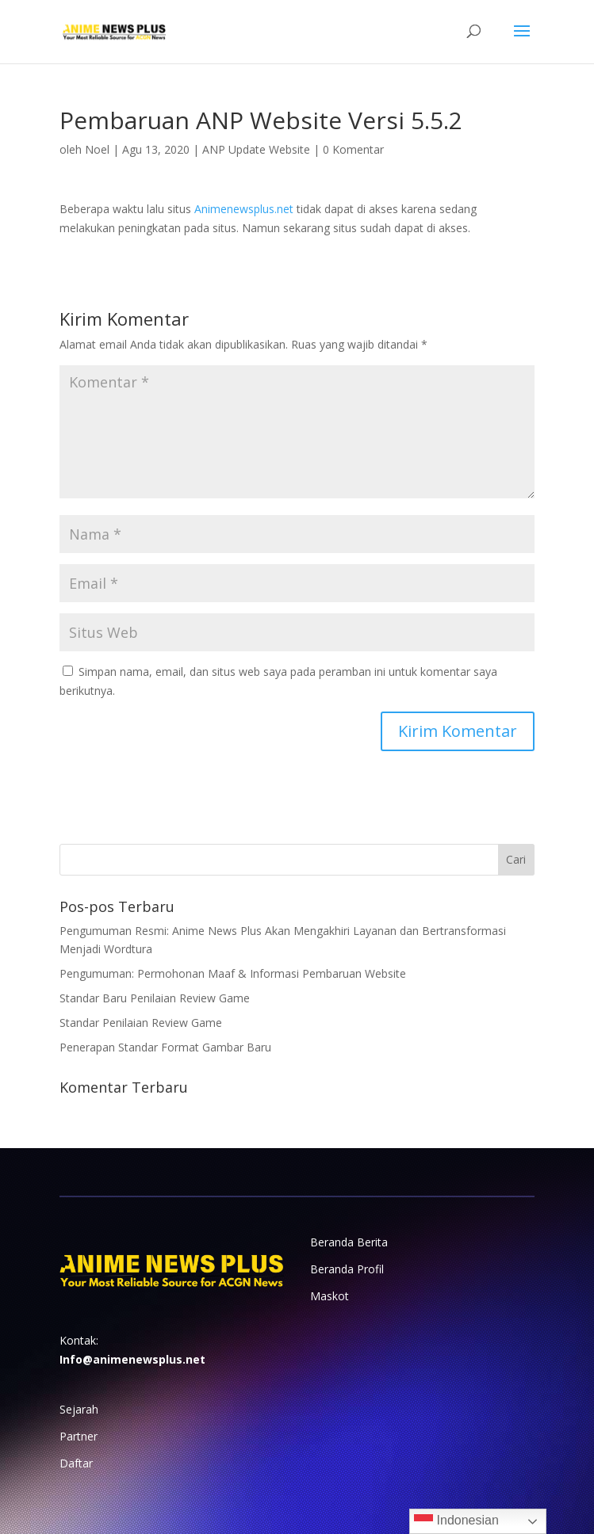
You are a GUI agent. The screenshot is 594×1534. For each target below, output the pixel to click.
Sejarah (78, 1409)
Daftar (76, 1463)
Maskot (329, 1295)
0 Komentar (353, 149)
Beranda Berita (349, 1242)
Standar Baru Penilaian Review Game (154, 997)
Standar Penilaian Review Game (140, 1022)
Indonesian (456, 1521)
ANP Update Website (256, 149)
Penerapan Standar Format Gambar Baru (165, 1047)
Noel (97, 149)
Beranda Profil (347, 1268)
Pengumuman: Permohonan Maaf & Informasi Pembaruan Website (232, 973)
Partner (78, 1436)
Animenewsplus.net (243, 208)
